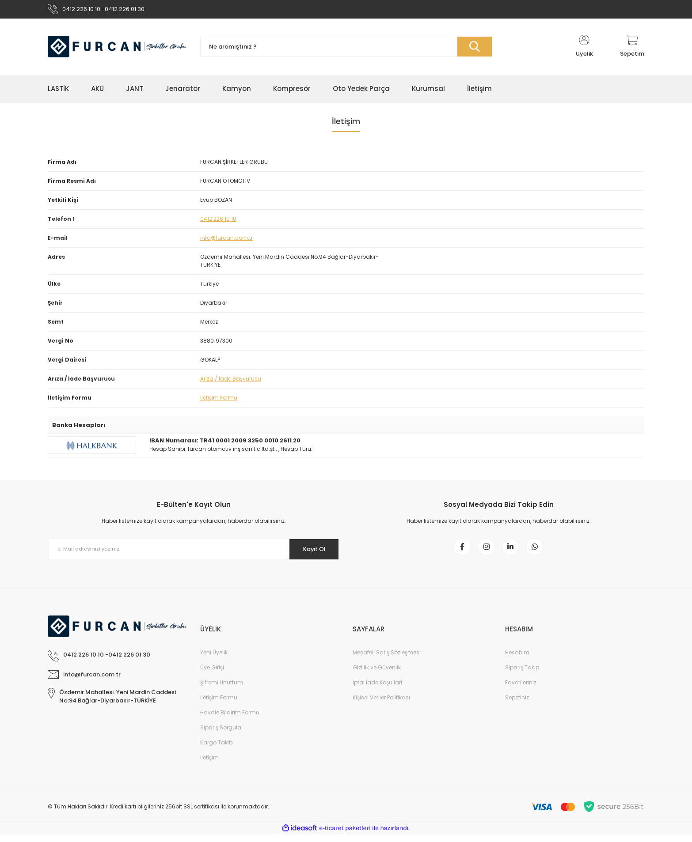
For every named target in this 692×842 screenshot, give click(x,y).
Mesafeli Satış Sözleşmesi (387, 660)
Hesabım (517, 660)
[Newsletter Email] (193, 552)
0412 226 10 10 (218, 221)
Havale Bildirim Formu (229, 720)
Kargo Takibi (217, 750)
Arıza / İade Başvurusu (230, 381)
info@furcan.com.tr (226, 240)
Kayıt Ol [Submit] (310, 551)
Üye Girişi (212, 675)
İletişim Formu (218, 400)
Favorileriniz (520, 690)
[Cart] (632, 49)
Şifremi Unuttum (221, 690)
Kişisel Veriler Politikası (381, 705)
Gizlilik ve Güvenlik (377, 675)
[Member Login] (584, 49)
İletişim (209, 765)
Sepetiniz (517, 705)
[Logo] (117, 49)
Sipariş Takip (522, 675)
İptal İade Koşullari (377, 690)
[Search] (346, 50)
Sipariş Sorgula (220, 735)
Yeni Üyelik (214, 660)
